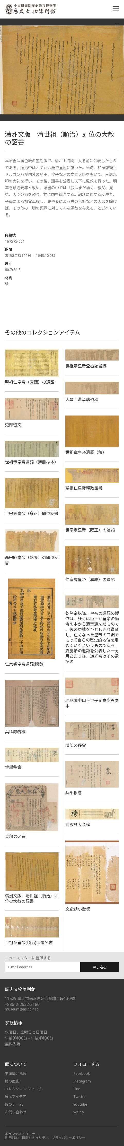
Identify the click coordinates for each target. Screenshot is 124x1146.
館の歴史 (12, 1081)
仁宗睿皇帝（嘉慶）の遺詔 (90, 579)
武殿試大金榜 (77, 824)
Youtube (80, 1104)
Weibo (78, 1111)
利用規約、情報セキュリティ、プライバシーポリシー (45, 1137)
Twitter (79, 1096)
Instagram (82, 1081)
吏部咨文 (13, 425)
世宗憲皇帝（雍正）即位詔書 (31, 513)
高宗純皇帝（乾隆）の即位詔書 (31, 560)
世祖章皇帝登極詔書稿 (86, 366)
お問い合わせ (15, 1111)
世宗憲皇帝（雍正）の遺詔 (90, 530)
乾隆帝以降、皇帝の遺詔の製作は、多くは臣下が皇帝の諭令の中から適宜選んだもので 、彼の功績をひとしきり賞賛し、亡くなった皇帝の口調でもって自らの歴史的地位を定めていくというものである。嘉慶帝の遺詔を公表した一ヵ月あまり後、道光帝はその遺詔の (92, 637)
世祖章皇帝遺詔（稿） (86, 452)
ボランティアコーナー (21, 1134)
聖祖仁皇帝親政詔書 (83, 488)
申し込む (99, 966)
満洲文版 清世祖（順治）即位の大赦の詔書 (31, 898)
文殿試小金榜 (77, 909)
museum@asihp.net (21, 1009)
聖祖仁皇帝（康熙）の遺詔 (29, 382)
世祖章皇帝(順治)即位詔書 (29, 942)
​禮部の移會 (75, 745)
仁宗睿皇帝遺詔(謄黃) (25, 664)
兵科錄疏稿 (15, 732)
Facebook (81, 1073)
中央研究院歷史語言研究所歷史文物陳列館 (31, 9)
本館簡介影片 (15, 1073)
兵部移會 (73, 793)
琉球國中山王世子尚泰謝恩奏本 (92, 703)
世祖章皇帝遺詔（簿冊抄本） (31, 462)
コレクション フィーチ (23, 1088)
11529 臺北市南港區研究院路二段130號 (40, 998)
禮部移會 (13, 767)
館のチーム (14, 1104)
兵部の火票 (15, 836)
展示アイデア (15, 1096)
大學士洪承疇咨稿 (81, 399)
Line (76, 1088)
